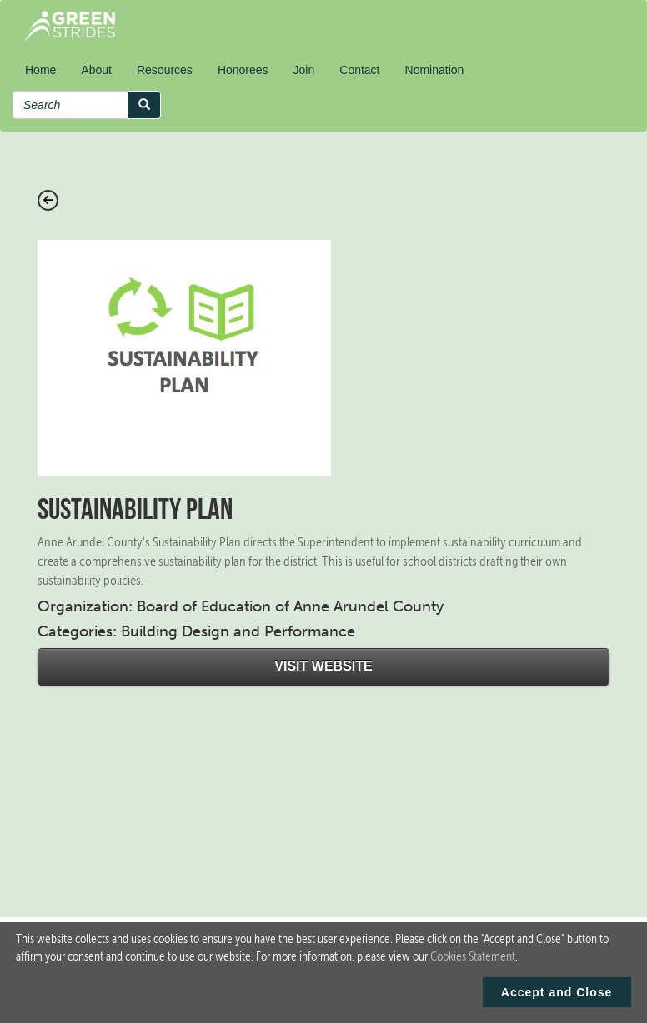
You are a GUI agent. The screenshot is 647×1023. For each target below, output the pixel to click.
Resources (165, 70)
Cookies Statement (472, 956)
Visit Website (323, 666)
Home (40, 70)
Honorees (243, 70)
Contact (359, 70)
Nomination (434, 70)
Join (304, 70)
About (96, 70)
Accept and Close (556, 992)
